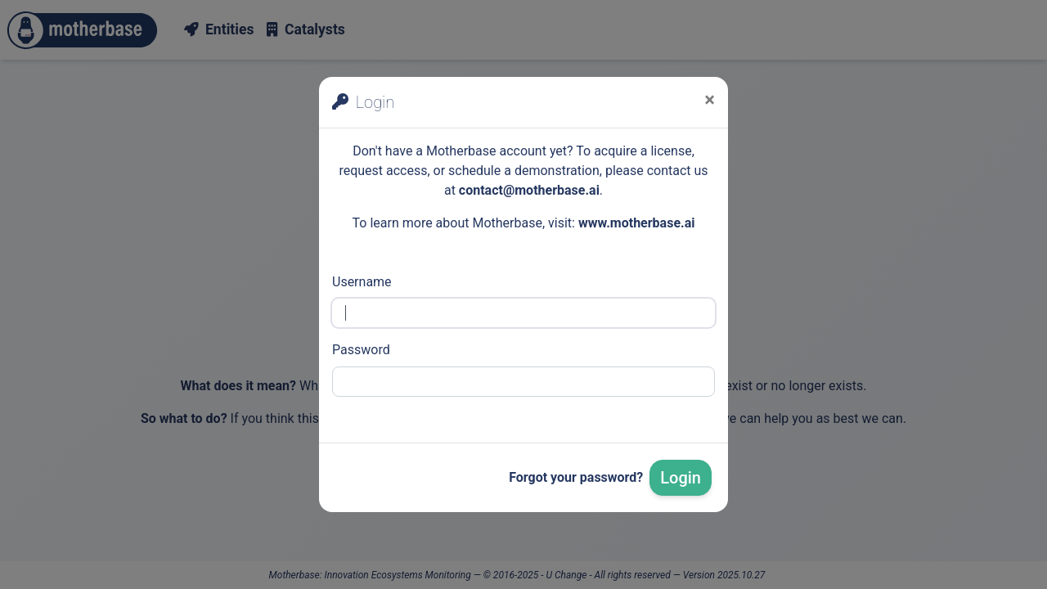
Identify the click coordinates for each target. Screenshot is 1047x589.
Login (680, 478)
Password (361, 349)
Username (362, 282)
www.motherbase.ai (636, 223)
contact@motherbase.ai (529, 190)
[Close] (709, 100)
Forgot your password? (576, 477)
